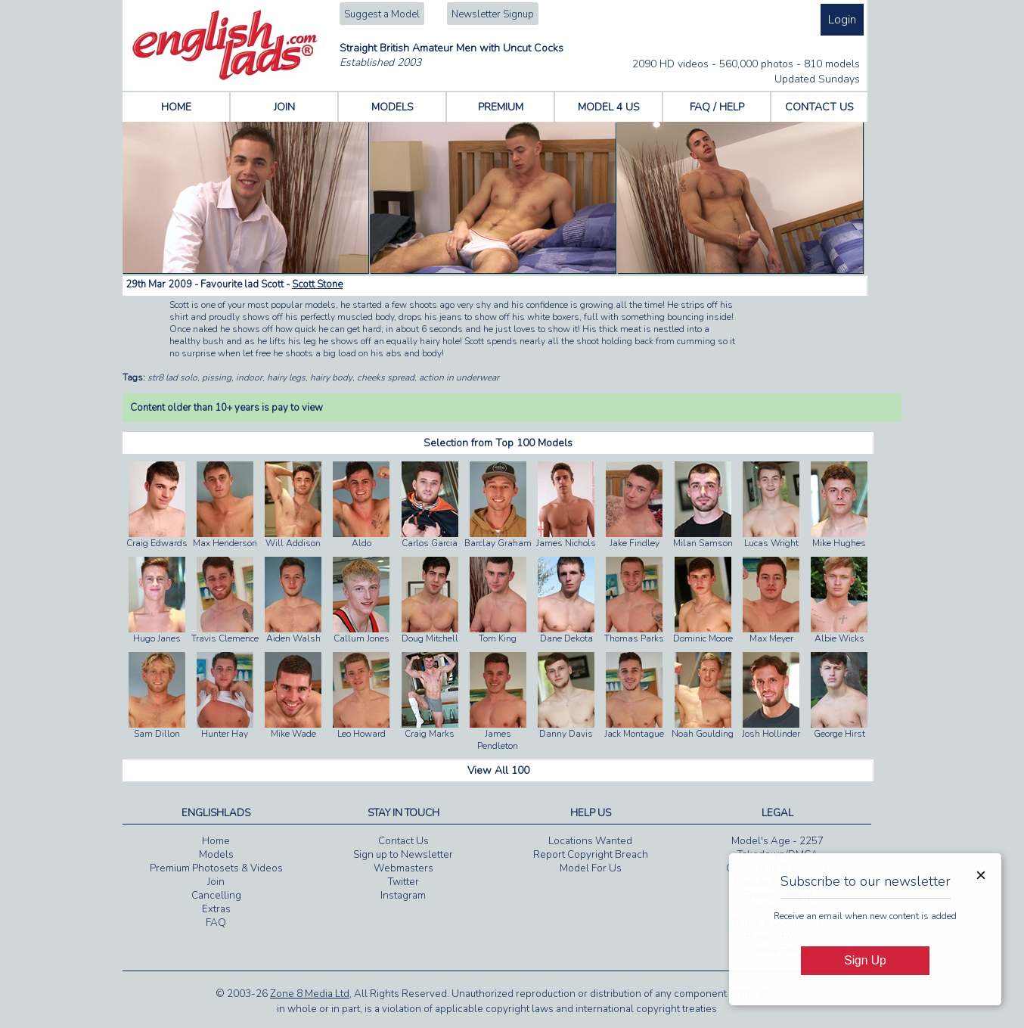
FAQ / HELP (717, 107)
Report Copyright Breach (590, 855)
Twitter (403, 882)
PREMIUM (500, 107)
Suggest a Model (382, 14)
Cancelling (216, 895)
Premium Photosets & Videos (216, 868)
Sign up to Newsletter (403, 855)
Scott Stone (317, 284)
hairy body (331, 377)
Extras (216, 909)
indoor (249, 377)
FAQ (216, 923)
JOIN (284, 107)
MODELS (392, 107)
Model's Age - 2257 (777, 841)
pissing (216, 377)
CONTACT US (819, 107)
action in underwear (459, 377)
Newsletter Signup (492, 14)
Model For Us (591, 868)
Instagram (403, 895)
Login (842, 19)
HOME (176, 107)
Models (216, 855)
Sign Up (865, 960)
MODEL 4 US (609, 107)
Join (216, 882)
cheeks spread (385, 377)
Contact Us (403, 841)
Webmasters (403, 868)
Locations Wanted (590, 841)
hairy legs (286, 377)
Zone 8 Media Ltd (309, 994)
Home (216, 841)
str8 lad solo (172, 377)
